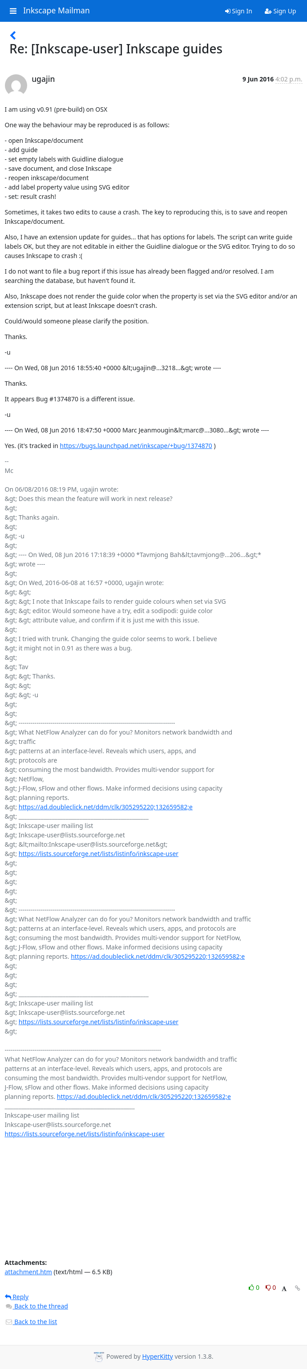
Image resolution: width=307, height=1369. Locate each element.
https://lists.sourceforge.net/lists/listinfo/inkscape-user (98, 853)
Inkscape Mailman (56, 10)
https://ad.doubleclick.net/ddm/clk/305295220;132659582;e (106, 807)
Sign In (238, 11)
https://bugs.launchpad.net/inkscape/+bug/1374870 (136, 445)
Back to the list (31, 1321)
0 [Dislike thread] (271, 1287)
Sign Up (280, 11)
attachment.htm (28, 1272)
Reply (17, 1296)
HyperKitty (157, 1356)
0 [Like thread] (255, 1287)
